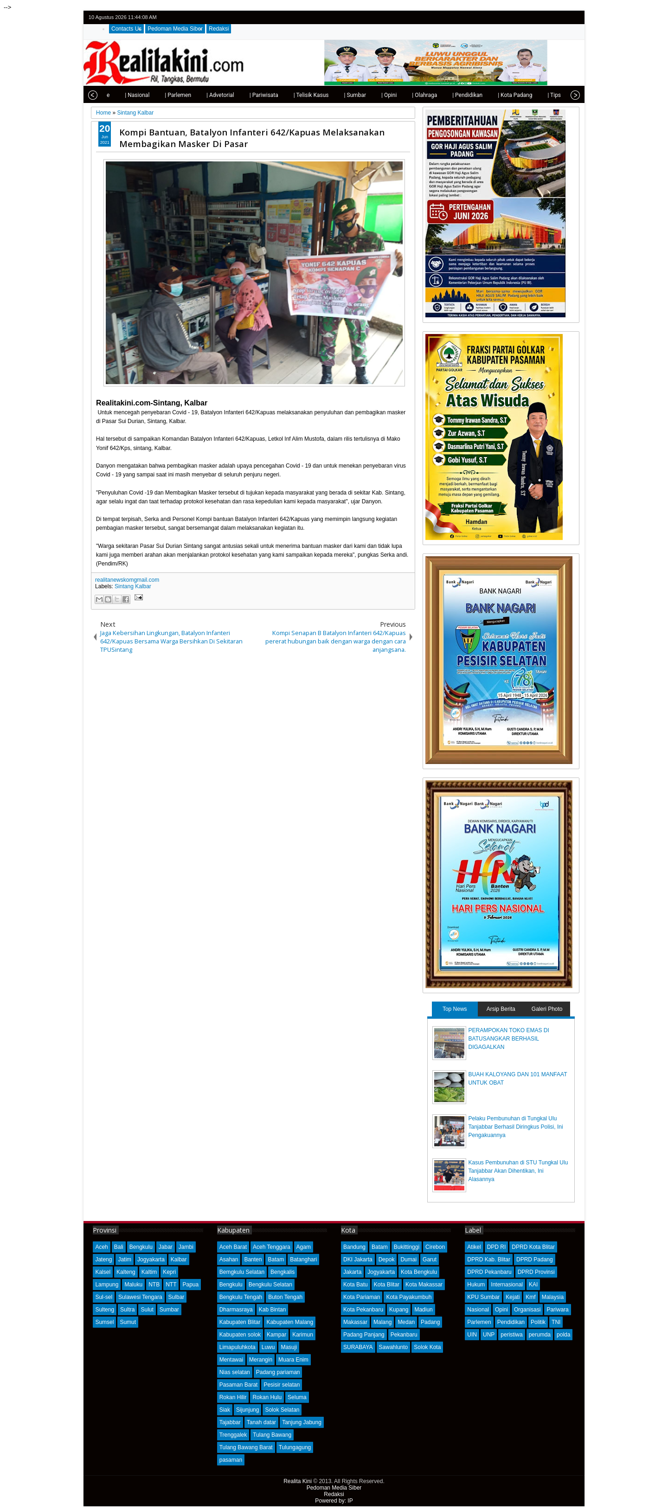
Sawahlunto (393, 1347)
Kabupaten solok (240, 1334)
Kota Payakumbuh (408, 1297)
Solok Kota (427, 1347)
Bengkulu (141, 1247)
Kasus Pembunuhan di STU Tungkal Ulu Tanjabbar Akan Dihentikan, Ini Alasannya (518, 1170)
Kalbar (179, 1259)
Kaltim (149, 1272)
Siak (224, 1410)
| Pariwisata (245, 95)
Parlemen (479, 1322)
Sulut (147, 1309)
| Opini (370, 95)
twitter (537, 17)
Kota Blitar (386, 1284)
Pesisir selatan (281, 1384)
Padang (430, 1322)
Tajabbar (230, 1422)
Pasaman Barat (238, 1384)
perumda (540, 1334)
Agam (303, 1247)
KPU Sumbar (483, 1297)
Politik (538, 1322)
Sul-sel (103, 1297)
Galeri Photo (547, 1009)
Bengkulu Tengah (241, 1297)
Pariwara (557, 1309)
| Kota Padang (496, 95)
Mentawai (231, 1359)
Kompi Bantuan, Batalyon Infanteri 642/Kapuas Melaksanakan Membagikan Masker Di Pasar (252, 137)
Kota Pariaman (361, 1297)
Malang (382, 1322)
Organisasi (527, 1309)
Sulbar (176, 1297)
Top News (455, 1009)
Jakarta (352, 1272)
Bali (118, 1247)
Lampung (106, 1284)
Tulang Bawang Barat (246, 1447)
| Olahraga (405, 95)
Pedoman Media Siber (175, 29)
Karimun (302, 1334)
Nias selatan (234, 1372)
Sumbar (169, 1309)
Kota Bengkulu (419, 1272)
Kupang (398, 1309)
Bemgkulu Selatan (241, 1272)
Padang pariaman (278, 1372)
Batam (276, 1259)
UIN (472, 1334)
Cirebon (435, 1247)
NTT (171, 1284)
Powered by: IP (334, 1500)
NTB (154, 1284)
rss (573, 17)
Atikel (474, 1247)
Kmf (530, 1297)
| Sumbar (336, 95)
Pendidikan (511, 1322)
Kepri (169, 1272)
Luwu (268, 1347)
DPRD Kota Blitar (533, 1247)
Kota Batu (355, 1284)
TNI (556, 1322)
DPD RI (496, 1247)
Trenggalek (233, 1435)
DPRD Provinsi (536, 1272)
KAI (533, 1284)
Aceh (101, 1247)
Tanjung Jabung (301, 1422)
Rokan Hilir (233, 1397)
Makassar (355, 1322)
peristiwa (511, 1334)
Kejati (513, 1297)
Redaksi (219, 29)
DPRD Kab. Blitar (488, 1259)
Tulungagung (295, 1447)
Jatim (124, 1259)
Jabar (166, 1247)
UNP (489, 1334)
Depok (387, 1259)
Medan (406, 1322)
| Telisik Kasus (292, 95)
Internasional (507, 1284)
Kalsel (102, 1272)
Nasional (478, 1309)
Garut (430, 1259)
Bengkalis (282, 1272)
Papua (190, 1284)
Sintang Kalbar (133, 586)
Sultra (127, 1309)
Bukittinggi (406, 1247)
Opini (501, 1309)
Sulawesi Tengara (140, 1297)
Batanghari (303, 1259)
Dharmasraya (236, 1309)
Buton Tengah (285, 1297)
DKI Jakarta (358, 1259)
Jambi (186, 1247)
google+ (561, 17)
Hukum (476, 1284)
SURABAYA (358, 1347)
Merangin (260, 1359)
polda (563, 1334)
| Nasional (118, 95)
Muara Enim (293, 1359)
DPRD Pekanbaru (489, 1272)
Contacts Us (126, 29)
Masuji (289, 1347)
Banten (253, 1259)
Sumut (128, 1322)
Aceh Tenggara (271, 1247)
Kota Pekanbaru (363, 1309)
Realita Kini (297, 1481)
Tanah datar (261, 1422)
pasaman (230, 1460)
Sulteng (104, 1309)
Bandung (354, 1247)
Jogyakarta (151, 1259)
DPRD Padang (534, 1259)
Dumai (408, 1259)
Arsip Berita (501, 1009)
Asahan (228, 1259)
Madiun (423, 1309)
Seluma (297, 1397)
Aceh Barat (233, 1247)
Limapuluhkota (237, 1347)
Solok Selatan (282, 1410)
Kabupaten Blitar (240, 1322)
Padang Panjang (364, 1334)
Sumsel (104, 1322)
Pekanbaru (404, 1334)
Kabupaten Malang (289, 1322)
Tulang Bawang (272, 1435)
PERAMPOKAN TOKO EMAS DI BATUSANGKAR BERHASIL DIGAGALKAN (509, 1038)
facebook (549, 17)
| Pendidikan (448, 95)
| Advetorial (201, 95)
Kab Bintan (272, 1309)
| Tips (535, 95)
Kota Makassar (424, 1284)
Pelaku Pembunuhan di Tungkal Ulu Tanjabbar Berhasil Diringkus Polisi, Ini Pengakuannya (516, 1126)
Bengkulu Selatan (270, 1284)
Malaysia (553, 1297)
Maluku (133, 1284)
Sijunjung (247, 1410)
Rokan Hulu (267, 1397)
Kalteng (125, 1272)
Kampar (276, 1334)
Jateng (103, 1259)
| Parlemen (159, 95)
